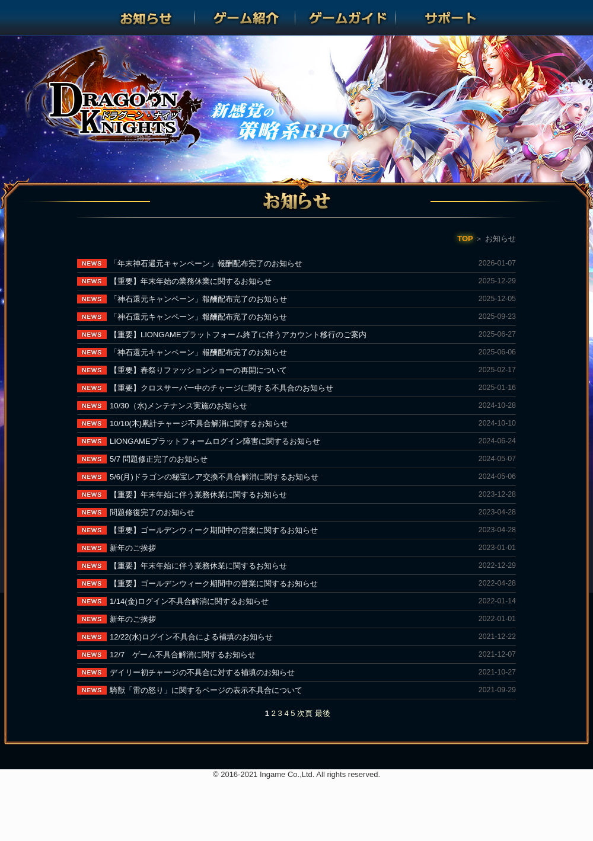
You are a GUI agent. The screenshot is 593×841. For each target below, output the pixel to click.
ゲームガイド (347, 18)
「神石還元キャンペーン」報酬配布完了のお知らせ (198, 299)
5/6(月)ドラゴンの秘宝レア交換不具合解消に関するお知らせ (214, 476)
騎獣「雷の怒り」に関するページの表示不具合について (206, 690)
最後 (322, 713)
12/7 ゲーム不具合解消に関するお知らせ (183, 654)
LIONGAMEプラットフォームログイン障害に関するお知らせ (215, 441)
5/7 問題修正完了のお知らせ (159, 459)
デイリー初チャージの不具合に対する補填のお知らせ (202, 672)
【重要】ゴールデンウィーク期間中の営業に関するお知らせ (214, 530)
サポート (447, 18)
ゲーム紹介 (246, 18)
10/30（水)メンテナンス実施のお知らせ (178, 405)
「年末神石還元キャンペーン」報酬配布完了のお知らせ (206, 263)
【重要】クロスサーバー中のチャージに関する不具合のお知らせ (221, 387)
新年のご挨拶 (133, 547)
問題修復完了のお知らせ (152, 512)
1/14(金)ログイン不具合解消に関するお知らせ (189, 601)
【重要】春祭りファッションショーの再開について (198, 370)
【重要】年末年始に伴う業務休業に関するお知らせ (198, 494)
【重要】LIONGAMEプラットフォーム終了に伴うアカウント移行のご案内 (238, 334)
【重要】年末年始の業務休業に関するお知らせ (191, 281)
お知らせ (146, 18)
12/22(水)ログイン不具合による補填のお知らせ (191, 636)
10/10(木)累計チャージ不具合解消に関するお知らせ (199, 423)
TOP (465, 238)
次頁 (305, 713)
